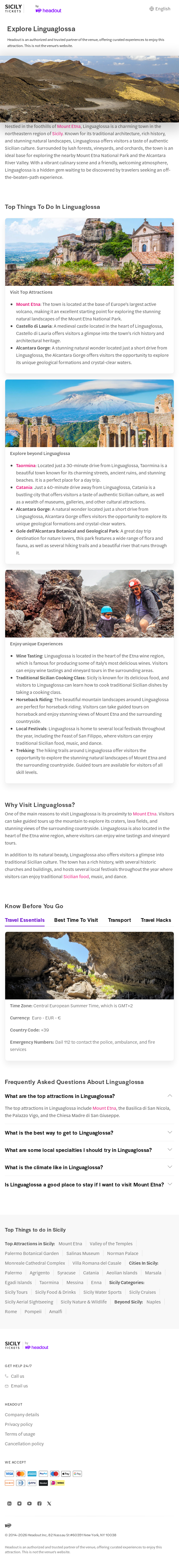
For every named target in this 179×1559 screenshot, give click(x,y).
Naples (154, 1302)
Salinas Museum (83, 1253)
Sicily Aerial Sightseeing (29, 1302)
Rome (11, 1311)
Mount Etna (69, 126)
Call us (17, 1376)
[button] (89, 1095)
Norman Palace (122, 1253)
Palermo (13, 1273)
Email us (19, 1386)
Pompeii (33, 1311)
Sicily (57, 133)
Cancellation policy (24, 1443)
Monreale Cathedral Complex (35, 1263)
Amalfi (55, 1311)
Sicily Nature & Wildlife (84, 1302)
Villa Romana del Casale (97, 1263)
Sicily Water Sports (102, 1292)
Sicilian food (76, 876)
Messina (74, 1282)
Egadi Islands (18, 1282)
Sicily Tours (16, 1292)
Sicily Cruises (142, 1292)
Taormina (25, 465)
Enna (96, 1282)
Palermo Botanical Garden (32, 1253)
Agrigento (40, 1273)
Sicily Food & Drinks (55, 1292)
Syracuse (66, 1273)
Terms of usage (20, 1434)
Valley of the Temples (111, 1243)
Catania (24, 487)
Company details (22, 1414)
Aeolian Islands (121, 1273)
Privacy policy (18, 1424)
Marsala (153, 1273)
